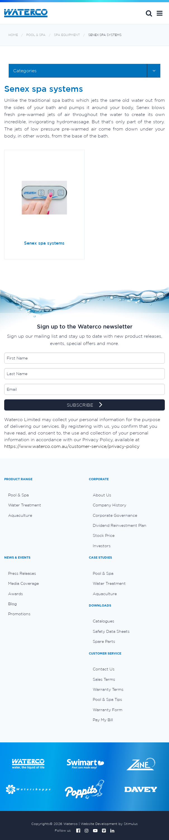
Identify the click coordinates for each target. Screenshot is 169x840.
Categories (25, 70)
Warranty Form (107, 710)
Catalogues (103, 621)
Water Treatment (24, 505)
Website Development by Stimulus (109, 823)
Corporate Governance (115, 515)
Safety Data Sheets (111, 631)
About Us (102, 495)
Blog (12, 604)
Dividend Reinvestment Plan (119, 525)
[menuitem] (42, 495)
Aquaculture (20, 515)
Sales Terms (104, 679)
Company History (109, 505)
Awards (15, 594)
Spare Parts (104, 641)
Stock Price (104, 535)
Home (13, 35)
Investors (102, 546)
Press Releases (22, 573)
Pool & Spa (36, 35)
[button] (159, 13)
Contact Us (104, 669)
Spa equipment (67, 35)
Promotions (19, 614)
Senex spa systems (105, 35)
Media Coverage (23, 583)
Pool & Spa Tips (107, 699)
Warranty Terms (108, 689)
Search (149, 13)
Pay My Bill (103, 720)
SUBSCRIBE (84, 405)
